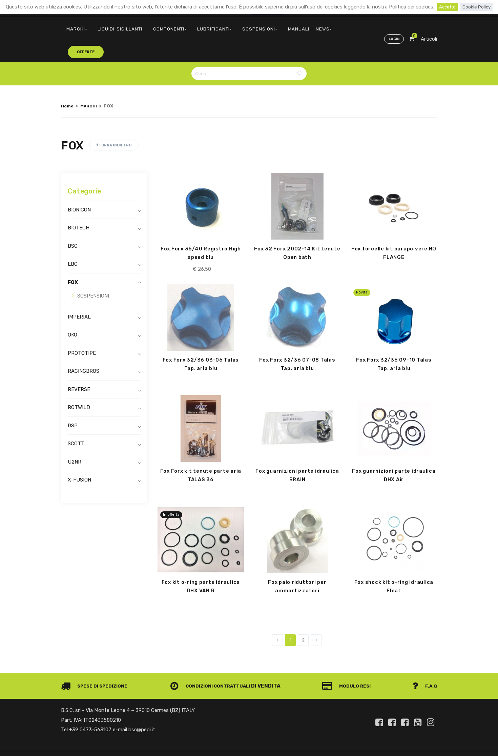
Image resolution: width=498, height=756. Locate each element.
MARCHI (74, 25)
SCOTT (76, 419)
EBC (73, 239)
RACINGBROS (83, 346)
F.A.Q (424, 663)
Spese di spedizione (97, 663)
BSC (73, 221)
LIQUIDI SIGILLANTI (113, 25)
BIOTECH (78, 203)
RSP (73, 400)
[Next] (316, 618)
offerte (324, 25)
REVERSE (79, 364)
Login (392, 26)
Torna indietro (113, 120)
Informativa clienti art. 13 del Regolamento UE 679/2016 (380, 743)
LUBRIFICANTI (198, 25)
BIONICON (79, 185)
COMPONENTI (158, 25)
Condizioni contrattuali (214, 663)
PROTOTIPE (82, 328)
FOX (73, 257)
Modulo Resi (350, 663)
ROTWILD (79, 383)
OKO (72, 310)
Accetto (446, 7)
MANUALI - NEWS (282, 25)
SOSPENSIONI (238, 25)
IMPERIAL (79, 292)
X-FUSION (79, 455)
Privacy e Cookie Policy (297, 743)
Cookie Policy (477, 7)
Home (68, 80)
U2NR (74, 437)
